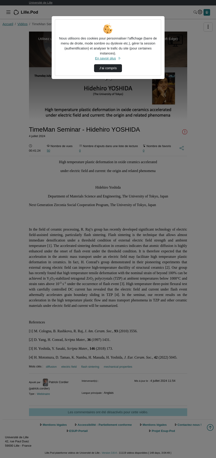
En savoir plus (108, 58)
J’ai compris (108, 68)
